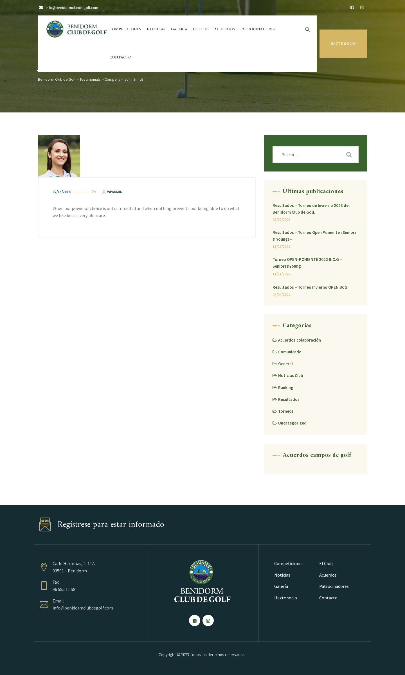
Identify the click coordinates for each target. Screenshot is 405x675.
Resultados (289, 399)
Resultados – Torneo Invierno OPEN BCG (310, 287)
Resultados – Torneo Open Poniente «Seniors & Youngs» (315, 236)
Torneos (286, 411)
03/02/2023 (282, 219)
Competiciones (125, 29)
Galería (179, 29)
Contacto (120, 57)
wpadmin (112, 191)
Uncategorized (292, 423)
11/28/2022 (282, 246)
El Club (201, 29)
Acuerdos (224, 29)
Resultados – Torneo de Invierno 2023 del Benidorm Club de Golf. (311, 209)
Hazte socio (343, 43)
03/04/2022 (282, 294)
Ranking (285, 387)
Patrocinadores (257, 29)
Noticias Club (290, 375)
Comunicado (290, 352)
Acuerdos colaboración (299, 340)
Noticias (156, 29)
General (285, 363)
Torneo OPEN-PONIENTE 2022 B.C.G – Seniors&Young (307, 263)
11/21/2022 (282, 274)
